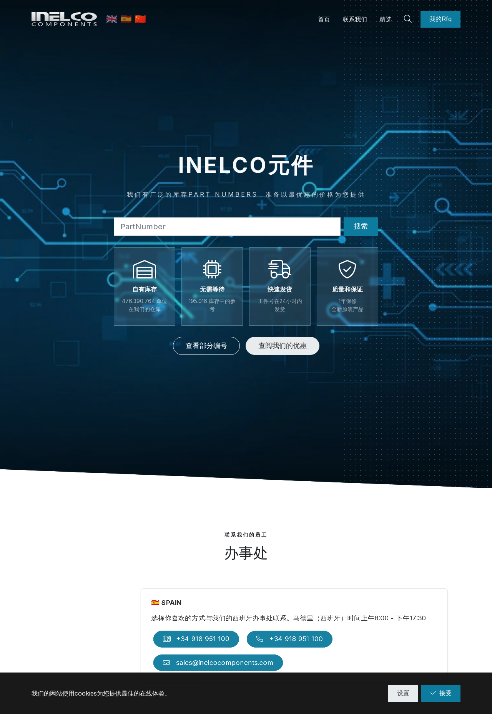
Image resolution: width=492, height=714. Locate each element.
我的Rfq (440, 19)
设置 (403, 693)
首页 (324, 19)
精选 (385, 19)
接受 (441, 693)
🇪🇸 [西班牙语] (127, 19)
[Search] (409, 19)
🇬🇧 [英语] (113, 19)
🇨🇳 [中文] (140, 19)
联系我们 (354, 19)
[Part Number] (227, 226)
